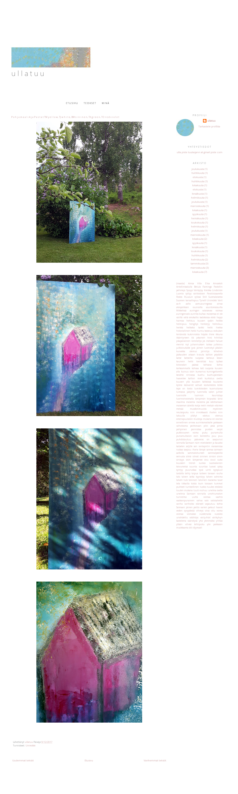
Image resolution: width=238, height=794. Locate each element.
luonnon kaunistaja (209, 395)
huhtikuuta (198, 173)
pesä (212, 425)
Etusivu (72, 103)
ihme (211, 334)
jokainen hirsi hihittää (209, 337)
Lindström (217, 290)
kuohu (201, 374)
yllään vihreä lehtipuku (190, 524)
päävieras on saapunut (208, 439)
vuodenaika (205, 513)
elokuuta (198, 177)
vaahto (219, 496)
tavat (220, 480)
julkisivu (218, 344)
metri (203, 405)
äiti (190, 527)
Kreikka (207, 290)
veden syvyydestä (185, 510)
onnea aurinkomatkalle (200, 422)
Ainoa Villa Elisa (199, 283)
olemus (219, 415)
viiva (207, 510)
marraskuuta (197, 206)
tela (178, 483)
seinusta (180, 456)
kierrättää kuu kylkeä (209, 361)
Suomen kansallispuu (187, 300)
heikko (219, 320)
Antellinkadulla (184, 286)
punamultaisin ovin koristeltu (193, 435)
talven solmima (214, 476)
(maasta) (180, 283)
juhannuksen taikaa (201, 344)
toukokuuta (198, 222)
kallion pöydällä (214, 354)
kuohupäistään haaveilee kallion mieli (199, 376)
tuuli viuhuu (200, 490)
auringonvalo (183, 313)
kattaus (210, 357)
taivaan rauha (215, 473)
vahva (200, 500)
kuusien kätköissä (201, 381)
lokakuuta (198, 185)
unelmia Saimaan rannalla (191, 493)
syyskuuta (198, 214)
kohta (220, 364)
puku (205, 432)
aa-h (178, 303)
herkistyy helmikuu (212, 323)
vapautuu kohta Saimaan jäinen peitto (199, 505)
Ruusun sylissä (192, 296)
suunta (193, 466)
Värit (220, 300)
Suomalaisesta (215, 296)
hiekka (219, 327)
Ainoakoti (218, 283)
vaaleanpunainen (185, 500)
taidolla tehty (183, 473)
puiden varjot (214, 429)
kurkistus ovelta (214, 378)
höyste (204, 334)
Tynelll (202, 300)
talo (178, 476)
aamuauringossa (203, 303)
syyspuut (218, 469)
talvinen (193, 480)
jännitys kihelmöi (212, 351)
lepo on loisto (184, 388)
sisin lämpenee (194, 459)
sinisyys (180, 459)
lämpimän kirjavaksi (205, 398)
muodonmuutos (198, 408)
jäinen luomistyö (205, 347)
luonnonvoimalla (185, 398)
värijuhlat (205, 517)
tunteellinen (192, 486)
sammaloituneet (196, 452)
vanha (179, 503)
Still (205, 296)
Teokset (90, 103)
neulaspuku (182, 412)
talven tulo (182, 480)
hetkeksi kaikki (195, 327)
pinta (220, 425)
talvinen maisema (207, 480)
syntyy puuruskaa (186, 469)
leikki (220, 385)
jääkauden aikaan (185, 354)
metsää (179, 408)
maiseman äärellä (185, 405)
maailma (180, 402)
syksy (220, 466)
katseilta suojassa (194, 357)
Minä (105, 103)
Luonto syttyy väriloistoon (190, 293)
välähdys (194, 517)
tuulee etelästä (215, 486)
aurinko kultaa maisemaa (203, 313)
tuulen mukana (184, 490)
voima (220, 510)
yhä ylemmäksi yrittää (211, 520)
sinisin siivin (216, 456)
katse (178, 357)
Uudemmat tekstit (23, 760)
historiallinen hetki (186, 330)
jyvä (193, 347)
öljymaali (197, 527)
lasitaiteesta (210, 385)
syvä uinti (205, 469)
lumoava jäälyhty (185, 391)
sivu (206, 459)
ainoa (220, 303)
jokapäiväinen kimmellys (189, 340)
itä (192, 337)
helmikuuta (198, 197)
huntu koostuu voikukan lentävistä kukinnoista (199, 332)
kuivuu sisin (188, 371)
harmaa (180, 320)
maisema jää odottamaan (209, 402)
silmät (196, 456)
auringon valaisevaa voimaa (206, 310)
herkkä (179, 327)
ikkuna (219, 334)
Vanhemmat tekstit (155, 760)
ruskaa (179, 449)
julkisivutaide (183, 347)
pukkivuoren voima (187, 432)
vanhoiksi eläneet (193, 503)
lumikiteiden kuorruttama (208, 388)
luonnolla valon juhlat (210, 391)
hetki (210, 327)
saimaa (209, 449)
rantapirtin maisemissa (211, 446)
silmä (188, 456)
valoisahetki (217, 500)
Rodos (179, 296)
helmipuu (181, 323)
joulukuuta (198, 169)
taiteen (203, 473)
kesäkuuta (198, 193)
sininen (204, 456)
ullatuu (211, 120)
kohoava (207, 364)
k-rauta (200, 354)
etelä (213, 317)
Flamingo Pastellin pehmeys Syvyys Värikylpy (199, 288)
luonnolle (181, 395)
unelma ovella (215, 490)
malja (197, 405)
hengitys (193, 323)
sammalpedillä (215, 452)
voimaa (179, 513)
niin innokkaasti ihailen (203, 412)
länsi (220, 398)
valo (206, 500)
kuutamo (218, 381)
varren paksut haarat (212, 507)
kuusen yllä (183, 381)
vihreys (199, 510)
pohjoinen (181, 429)
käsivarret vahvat (193, 385)
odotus (206, 415)
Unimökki (30, 745)
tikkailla (186, 483)
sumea (202, 463)
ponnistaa (196, 429)
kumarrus (201, 371)
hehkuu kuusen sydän (200, 320)
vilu (213, 510)
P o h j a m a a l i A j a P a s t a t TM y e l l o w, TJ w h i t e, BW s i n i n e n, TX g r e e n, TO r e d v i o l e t (65, 117)
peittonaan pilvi (199, 425)
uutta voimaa (201, 496)
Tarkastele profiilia (209, 126)
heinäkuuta (198, 218)
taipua (195, 473)
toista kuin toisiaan (201, 483)
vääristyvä (192, 520)
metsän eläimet (215, 405)
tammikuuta (198, 263)
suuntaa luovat (207, 466)
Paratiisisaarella (215, 293)
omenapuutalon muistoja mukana (194, 418)
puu (214, 435)
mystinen (218, 408)
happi (220, 317)
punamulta (217, 432)
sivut (213, 459)
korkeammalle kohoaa (187, 368)
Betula (197, 286)
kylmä (179, 385)
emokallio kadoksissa (199, 317)
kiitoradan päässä (187, 364)
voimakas (191, 513)
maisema (190, 402)
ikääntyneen (182, 337)
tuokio (203, 486)
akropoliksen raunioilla (189, 307)
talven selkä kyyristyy (193, 476)
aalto (188, 303)
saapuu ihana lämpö (194, 449)
